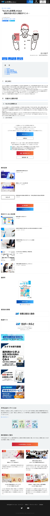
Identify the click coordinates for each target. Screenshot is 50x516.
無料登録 (36, 2)
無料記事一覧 (25, 157)
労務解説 (8, 8)
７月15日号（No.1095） (7, 18)
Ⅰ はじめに (7, 68)
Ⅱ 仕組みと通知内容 (9, 70)
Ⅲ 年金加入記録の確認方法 (11, 71)
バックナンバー (21, 504)
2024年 (13, 18)
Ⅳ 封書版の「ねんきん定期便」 (11, 72)
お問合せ (43, 2)
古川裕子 (4, 8)
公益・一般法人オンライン (11, 1)
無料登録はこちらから (25, 444)
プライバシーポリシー (33, 504)
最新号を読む (25, 301)
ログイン (29, 2)
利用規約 (41, 504)
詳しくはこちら (4, 417)
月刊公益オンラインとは (12, 504)
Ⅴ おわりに (7, 74)
